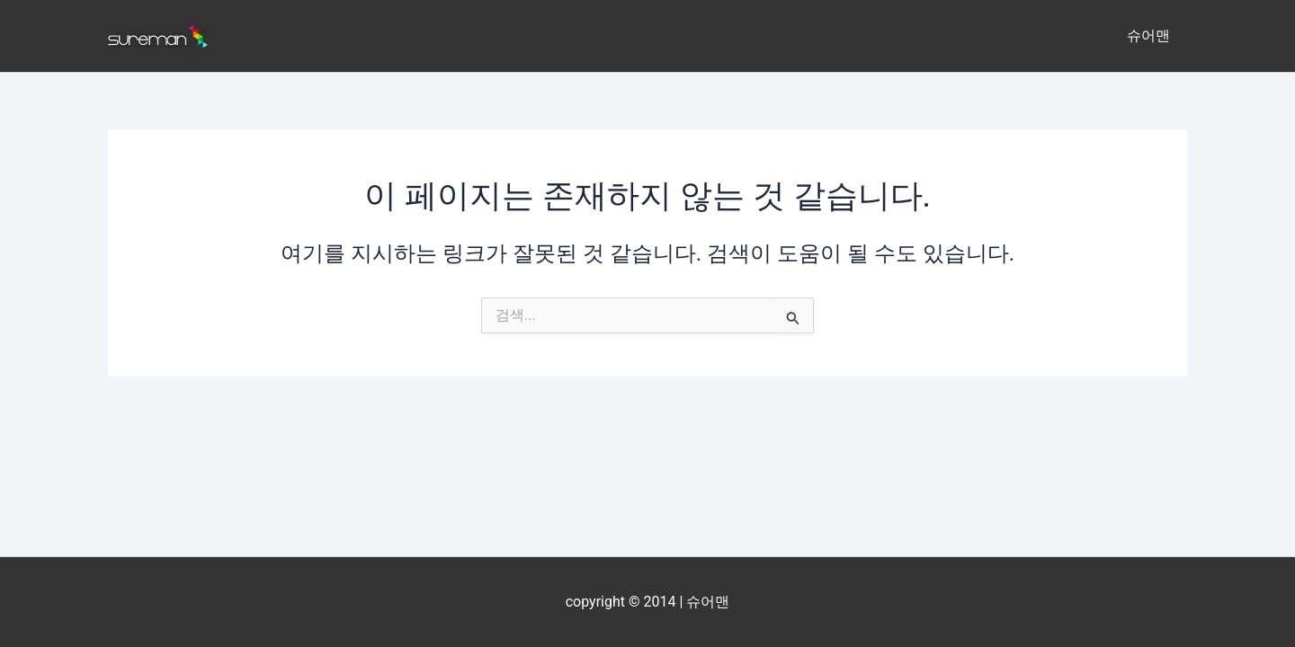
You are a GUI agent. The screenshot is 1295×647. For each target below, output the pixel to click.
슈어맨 (1151, 35)
